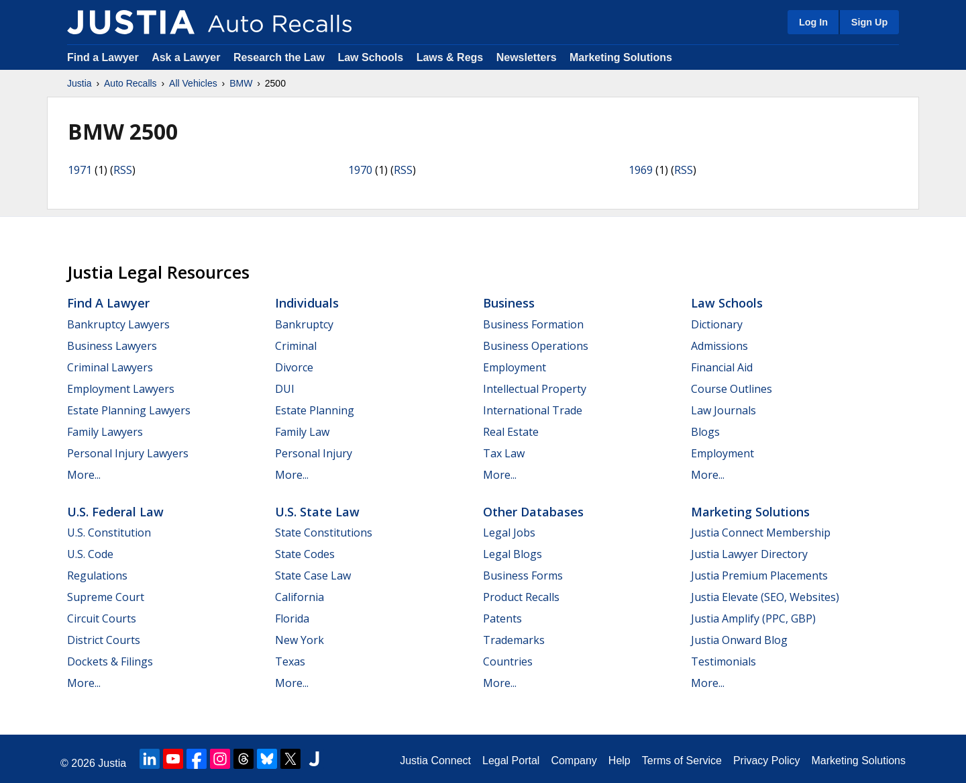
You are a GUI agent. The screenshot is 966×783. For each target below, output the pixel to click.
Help (619, 760)
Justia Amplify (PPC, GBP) (753, 618)
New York (299, 640)
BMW (240, 83)
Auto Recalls (130, 83)
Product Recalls (521, 597)
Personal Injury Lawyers (128, 453)
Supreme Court (105, 597)
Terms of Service (682, 760)
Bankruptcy (304, 324)
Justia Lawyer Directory (749, 554)
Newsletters (526, 57)
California (299, 597)
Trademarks (514, 640)
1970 (360, 170)
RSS (122, 170)
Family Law (302, 431)
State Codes (305, 554)
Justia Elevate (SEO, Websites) (765, 597)
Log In (813, 22)
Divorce (294, 367)
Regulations (97, 575)
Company (573, 760)
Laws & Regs (450, 57)
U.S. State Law (317, 512)
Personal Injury (313, 453)
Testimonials (723, 661)
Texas (290, 661)
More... (84, 474)
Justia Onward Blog (739, 640)
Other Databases (533, 512)
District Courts (103, 640)
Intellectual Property (534, 388)
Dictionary (717, 324)
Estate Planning (314, 410)
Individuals (307, 303)
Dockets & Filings (110, 661)
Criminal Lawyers (110, 367)
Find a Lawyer (103, 57)
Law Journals (723, 410)
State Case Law (313, 575)
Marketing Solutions (621, 57)
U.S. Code (90, 554)
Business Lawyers (112, 345)
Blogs (705, 431)
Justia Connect (435, 760)
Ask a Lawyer (187, 57)
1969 (641, 170)
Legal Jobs (509, 532)
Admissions (719, 345)
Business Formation (533, 324)
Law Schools (370, 57)
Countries (508, 661)
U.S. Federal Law (115, 512)
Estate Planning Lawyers (129, 410)
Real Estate (511, 431)
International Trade (532, 410)
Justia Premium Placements (759, 575)
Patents (502, 618)
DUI (284, 388)
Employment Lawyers (120, 388)
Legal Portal (510, 760)
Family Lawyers (105, 431)
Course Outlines (731, 388)
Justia (79, 83)
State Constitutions (323, 532)
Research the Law (279, 57)
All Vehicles (193, 83)
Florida (292, 618)
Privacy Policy (766, 760)
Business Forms (523, 575)
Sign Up (869, 22)
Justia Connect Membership (760, 532)
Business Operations (535, 345)
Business (509, 303)
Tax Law (504, 453)
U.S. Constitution (109, 532)
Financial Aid (722, 367)
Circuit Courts (101, 618)
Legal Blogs (512, 554)
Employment (514, 367)
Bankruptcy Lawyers (118, 324)
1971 (80, 170)
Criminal (296, 345)
